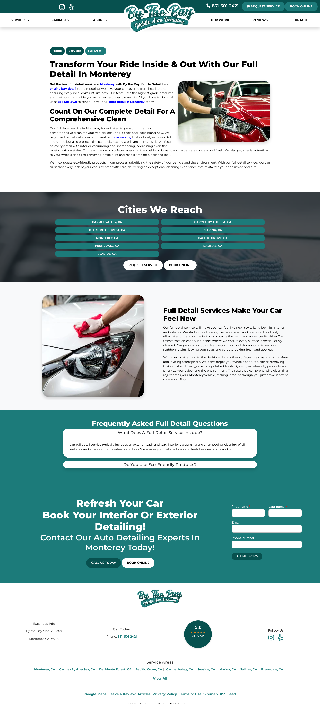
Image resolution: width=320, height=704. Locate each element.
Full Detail (95, 51)
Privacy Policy (165, 694)
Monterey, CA (107, 238)
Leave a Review (122, 694)
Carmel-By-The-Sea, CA (212, 222)
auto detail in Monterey (127, 102)
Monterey (107, 84)
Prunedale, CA (107, 246)
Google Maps (95, 694)
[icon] (62, 8)
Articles (144, 694)
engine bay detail (63, 89)
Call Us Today (103, 563)
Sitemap (210, 694)
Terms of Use (190, 694)
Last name (277, 506)
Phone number (243, 538)
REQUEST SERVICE (263, 6)
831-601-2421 (222, 5)
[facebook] (271, 637)
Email (236, 522)
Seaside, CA (107, 254)
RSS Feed (228, 694)
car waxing (122, 137)
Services (75, 51)
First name (241, 506)
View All (160, 678)
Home (57, 51)
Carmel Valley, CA (107, 222)
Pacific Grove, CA (213, 238)
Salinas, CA (212, 246)
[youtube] (280, 637)
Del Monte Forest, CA (107, 230)
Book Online (301, 6)
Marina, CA (213, 230)
